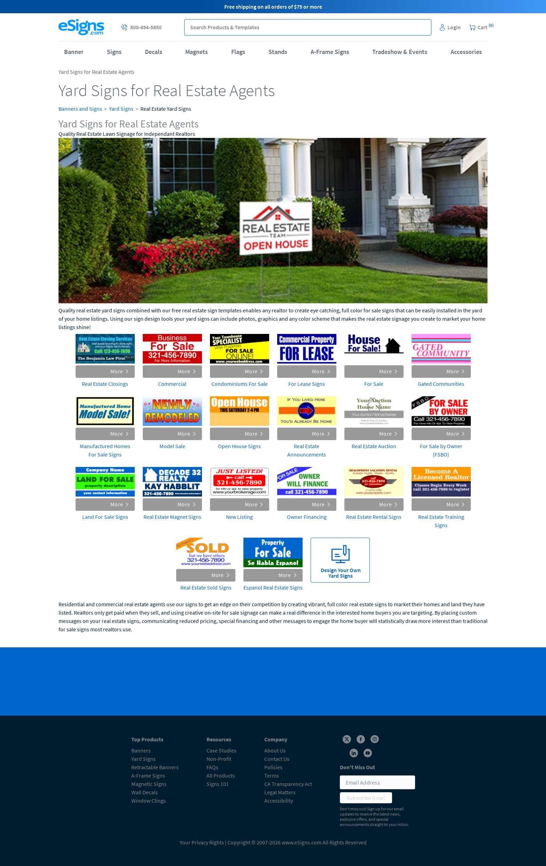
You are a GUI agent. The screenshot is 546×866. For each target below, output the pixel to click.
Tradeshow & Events (399, 52)
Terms (271, 775)
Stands (277, 52)
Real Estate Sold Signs (206, 587)
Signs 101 (217, 783)
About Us (275, 750)
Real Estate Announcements (306, 450)
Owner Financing (307, 516)
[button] (423, 27)
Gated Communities (441, 383)
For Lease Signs (306, 383)
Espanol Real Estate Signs (273, 587)
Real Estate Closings (105, 383)
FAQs (212, 767)
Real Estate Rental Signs (373, 516)
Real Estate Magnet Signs (172, 516)
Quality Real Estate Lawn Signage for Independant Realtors (126, 133)
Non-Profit (218, 758)
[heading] (273, 124)
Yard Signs (121, 108)
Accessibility (278, 800)
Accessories (466, 52)
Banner (74, 52)
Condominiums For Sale (239, 383)
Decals (153, 52)
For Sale (373, 383)
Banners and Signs (80, 108)
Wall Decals (144, 792)
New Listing (239, 516)
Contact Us (276, 758)
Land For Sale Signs (105, 516)
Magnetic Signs (148, 783)
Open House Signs (239, 446)
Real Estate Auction (374, 446)
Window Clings (148, 800)
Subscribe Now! (365, 797)
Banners (141, 750)
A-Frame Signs (330, 52)
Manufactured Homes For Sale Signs (105, 450)
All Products (220, 775)
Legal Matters (280, 792)
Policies (273, 767)
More (119, 371)
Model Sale (172, 446)
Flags (238, 52)
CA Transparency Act (288, 783)
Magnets (196, 52)
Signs (114, 52)
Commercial (172, 383)
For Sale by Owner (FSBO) (441, 450)
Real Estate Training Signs (441, 521)
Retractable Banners (155, 767)
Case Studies (221, 750)
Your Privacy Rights (202, 842)
